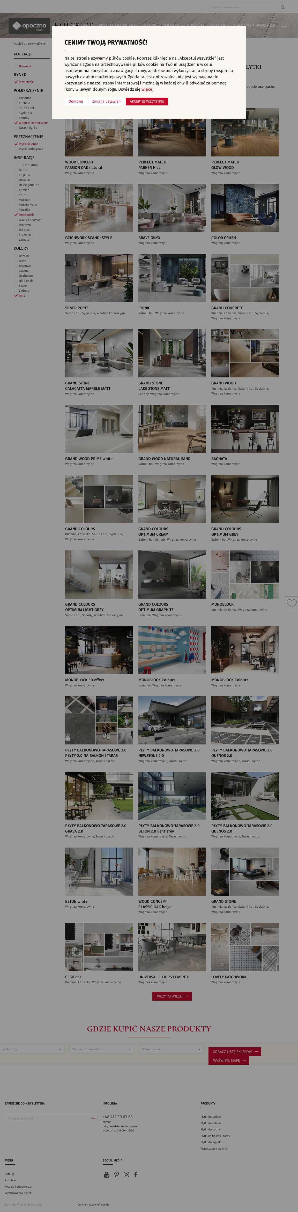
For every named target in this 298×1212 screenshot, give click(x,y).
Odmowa (76, 101)
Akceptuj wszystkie (147, 101)
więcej (147, 89)
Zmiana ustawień (106, 101)
